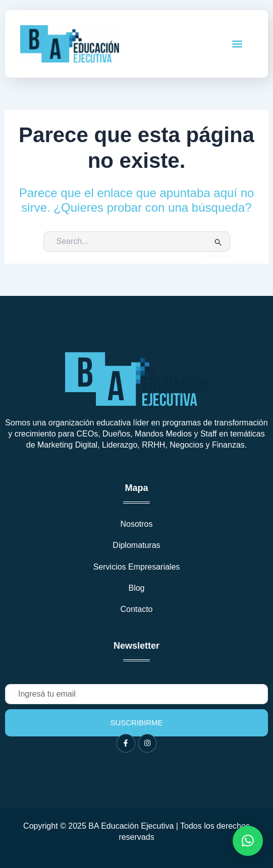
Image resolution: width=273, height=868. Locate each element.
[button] (237, 43)
